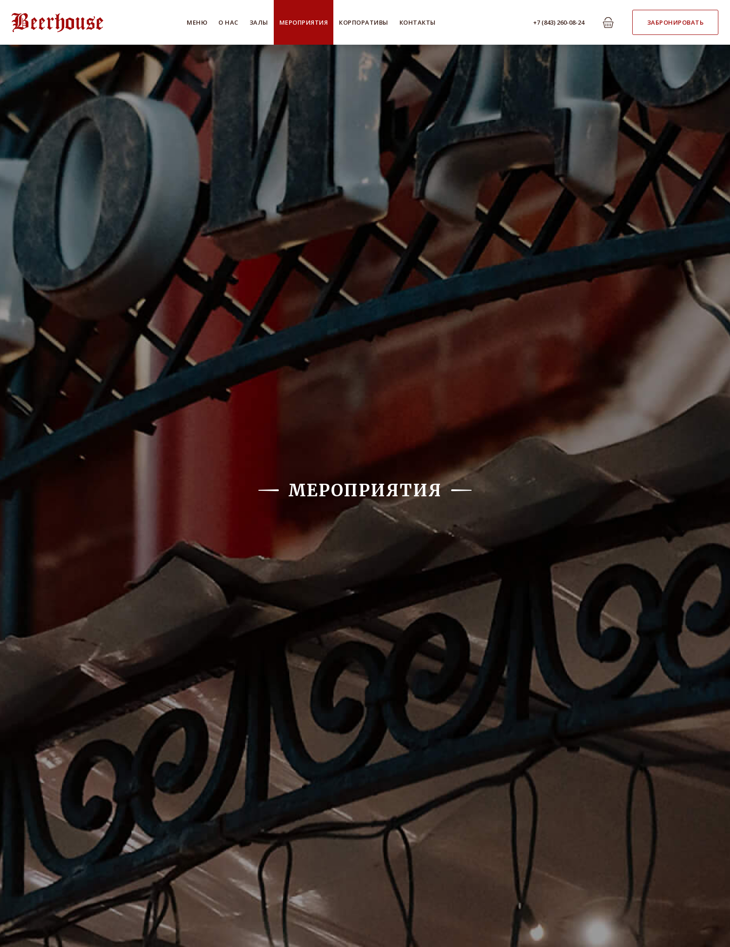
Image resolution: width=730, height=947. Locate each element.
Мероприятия (303, 22)
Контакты (417, 22)
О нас (228, 22)
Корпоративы (363, 22)
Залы (259, 22)
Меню (197, 22)
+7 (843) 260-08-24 (558, 22)
